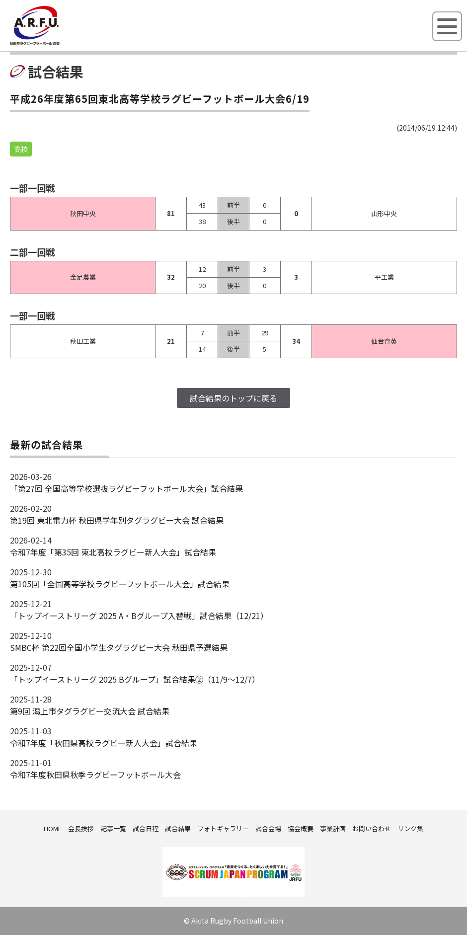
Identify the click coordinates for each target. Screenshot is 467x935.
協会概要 (300, 828)
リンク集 (410, 828)
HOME (53, 828)
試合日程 (145, 828)
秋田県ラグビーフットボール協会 (57, 43)
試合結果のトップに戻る (233, 398)
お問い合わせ (371, 828)
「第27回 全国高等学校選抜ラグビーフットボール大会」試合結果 (126, 488)
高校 (21, 149)
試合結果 (178, 828)
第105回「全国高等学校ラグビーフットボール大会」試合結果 (120, 584)
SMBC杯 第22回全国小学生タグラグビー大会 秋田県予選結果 (119, 647)
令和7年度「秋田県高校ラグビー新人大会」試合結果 (103, 743)
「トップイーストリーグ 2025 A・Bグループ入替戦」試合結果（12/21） (139, 616)
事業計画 (333, 828)
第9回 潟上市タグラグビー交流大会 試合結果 (89, 711)
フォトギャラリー (223, 828)
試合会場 (268, 828)
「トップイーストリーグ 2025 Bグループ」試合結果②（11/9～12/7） (135, 679)
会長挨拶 (81, 828)
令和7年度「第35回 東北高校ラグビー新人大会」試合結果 (113, 552)
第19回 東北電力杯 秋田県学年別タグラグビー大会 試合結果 (117, 520)
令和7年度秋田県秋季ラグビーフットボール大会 (95, 774)
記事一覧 (113, 828)
